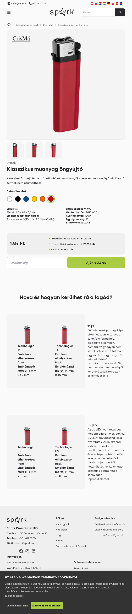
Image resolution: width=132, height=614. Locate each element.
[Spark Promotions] (62, 12)
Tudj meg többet (14, 595)
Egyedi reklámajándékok (109, 529)
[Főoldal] (27, 520)
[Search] (120, 12)
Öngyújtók (48, 25)
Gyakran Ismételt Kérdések (71, 546)
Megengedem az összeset (47, 605)
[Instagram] (27, 551)
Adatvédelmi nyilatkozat (21, 562)
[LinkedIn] (33, 551)
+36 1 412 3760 (39, 3)
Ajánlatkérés (96, 263)
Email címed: (81, 568)
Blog (58, 535)
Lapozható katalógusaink (109, 535)
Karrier (59, 540)
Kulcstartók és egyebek (26, 25)
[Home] (9, 25)
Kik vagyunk (62, 524)
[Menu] (9, 12)
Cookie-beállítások (17, 605)
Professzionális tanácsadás (110, 524)
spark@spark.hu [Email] (24, 543)
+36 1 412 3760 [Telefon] (27, 538)
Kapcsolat (61, 529)
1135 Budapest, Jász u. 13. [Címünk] (33, 533)
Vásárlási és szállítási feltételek (24, 568)
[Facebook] (21, 551)
